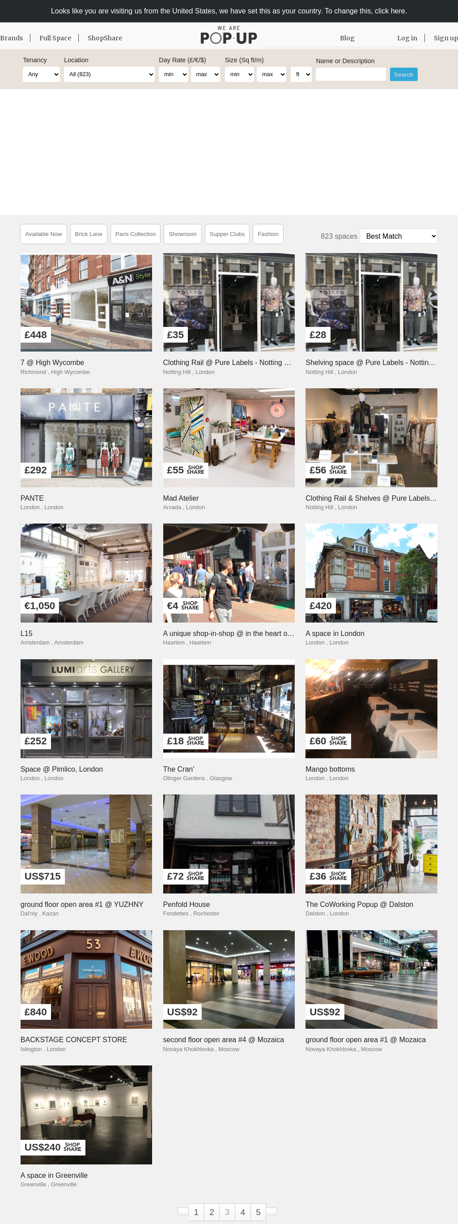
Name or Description (345, 60)
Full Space (55, 38)
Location (76, 60)
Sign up (446, 38)
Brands (11, 38)
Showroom (182, 234)
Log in (407, 38)
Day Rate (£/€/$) (182, 60)
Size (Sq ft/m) (244, 60)
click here (390, 11)
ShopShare (105, 38)
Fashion (268, 234)
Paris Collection (135, 234)
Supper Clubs (227, 234)
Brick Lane (88, 234)
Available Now (43, 234)
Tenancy (35, 60)
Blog (347, 38)
